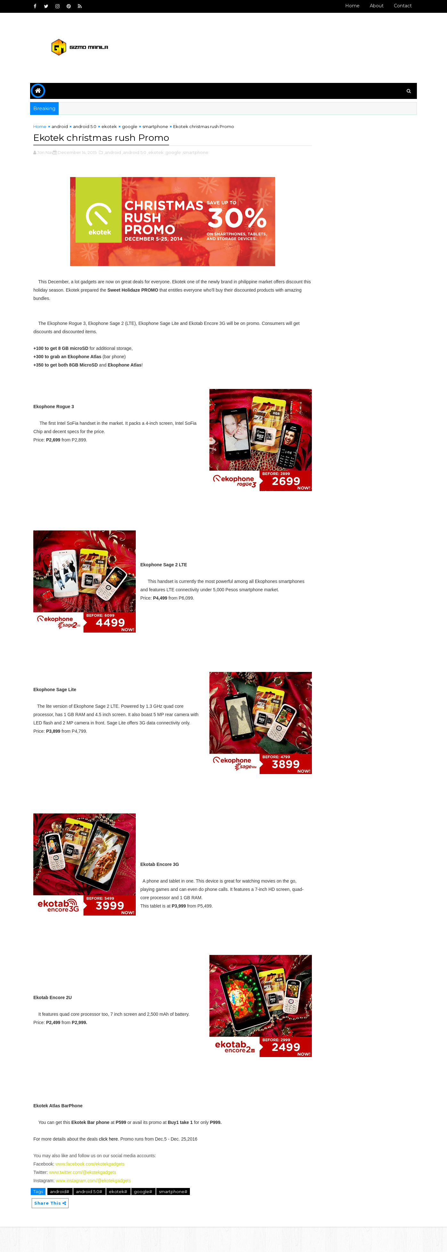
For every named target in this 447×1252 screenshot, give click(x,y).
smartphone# (179, 1216)
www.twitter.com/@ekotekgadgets (88, 1196)
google (135, 126)
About (371, 6)
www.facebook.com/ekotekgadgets (96, 1188)
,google (179, 152)
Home (346, 6)
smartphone (161, 126)
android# (66, 1216)
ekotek (115, 126)
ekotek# (124, 1216)
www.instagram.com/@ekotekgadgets (99, 1205)
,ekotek (161, 152)
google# (149, 1216)
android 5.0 (90, 126)
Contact (397, 6)
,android (118, 152)
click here (114, 1163)
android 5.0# (95, 1216)
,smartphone (201, 152)
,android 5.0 (140, 152)
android (66, 126)
